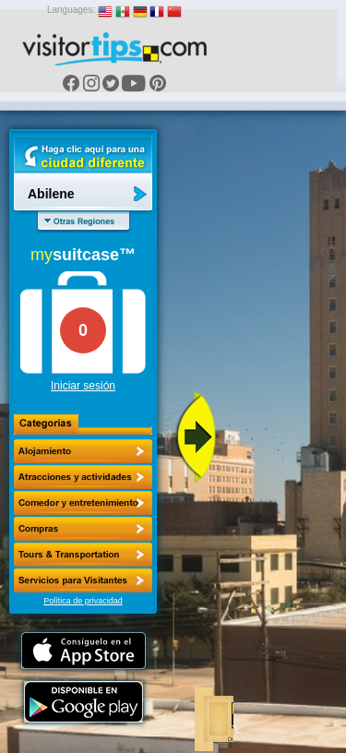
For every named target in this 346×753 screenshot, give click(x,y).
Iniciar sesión (83, 385)
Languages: (71, 10)
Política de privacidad (83, 600)
